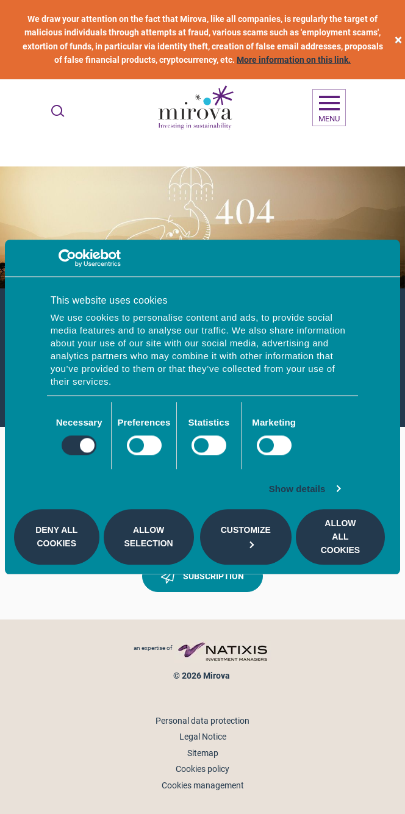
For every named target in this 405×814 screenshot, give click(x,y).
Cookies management (203, 785)
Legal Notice (202, 736)
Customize (246, 536)
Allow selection (148, 536)
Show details (297, 489)
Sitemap (202, 753)
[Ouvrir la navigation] (329, 108)
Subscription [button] (202, 578)
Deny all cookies (56, 536)
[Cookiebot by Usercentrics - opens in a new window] (67, 258)
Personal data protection (202, 721)
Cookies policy (202, 769)
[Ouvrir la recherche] (57, 111)
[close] (398, 40)
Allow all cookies (340, 536)
